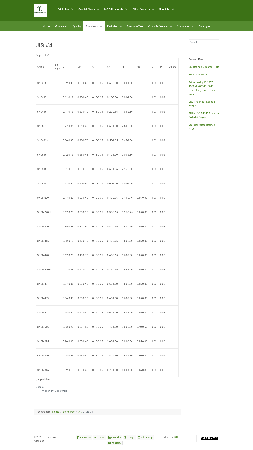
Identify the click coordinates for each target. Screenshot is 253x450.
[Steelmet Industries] (40, 10)
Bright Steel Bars (198, 74)
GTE (176, 437)
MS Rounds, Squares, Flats (204, 66)
